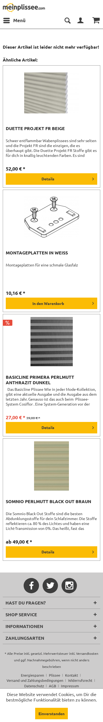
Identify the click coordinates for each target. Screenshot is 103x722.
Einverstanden (51, 713)
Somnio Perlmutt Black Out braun (48, 501)
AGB (52, 685)
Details (67, 178)
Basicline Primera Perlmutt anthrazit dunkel (40, 379)
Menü (14, 19)
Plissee (54, 675)
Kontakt (71, 675)
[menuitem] (14, 20)
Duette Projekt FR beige (35, 128)
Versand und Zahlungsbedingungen (35, 680)
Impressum (70, 685)
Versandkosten (87, 653)
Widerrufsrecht (80, 680)
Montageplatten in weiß (37, 253)
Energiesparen (32, 675)
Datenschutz (34, 685)
